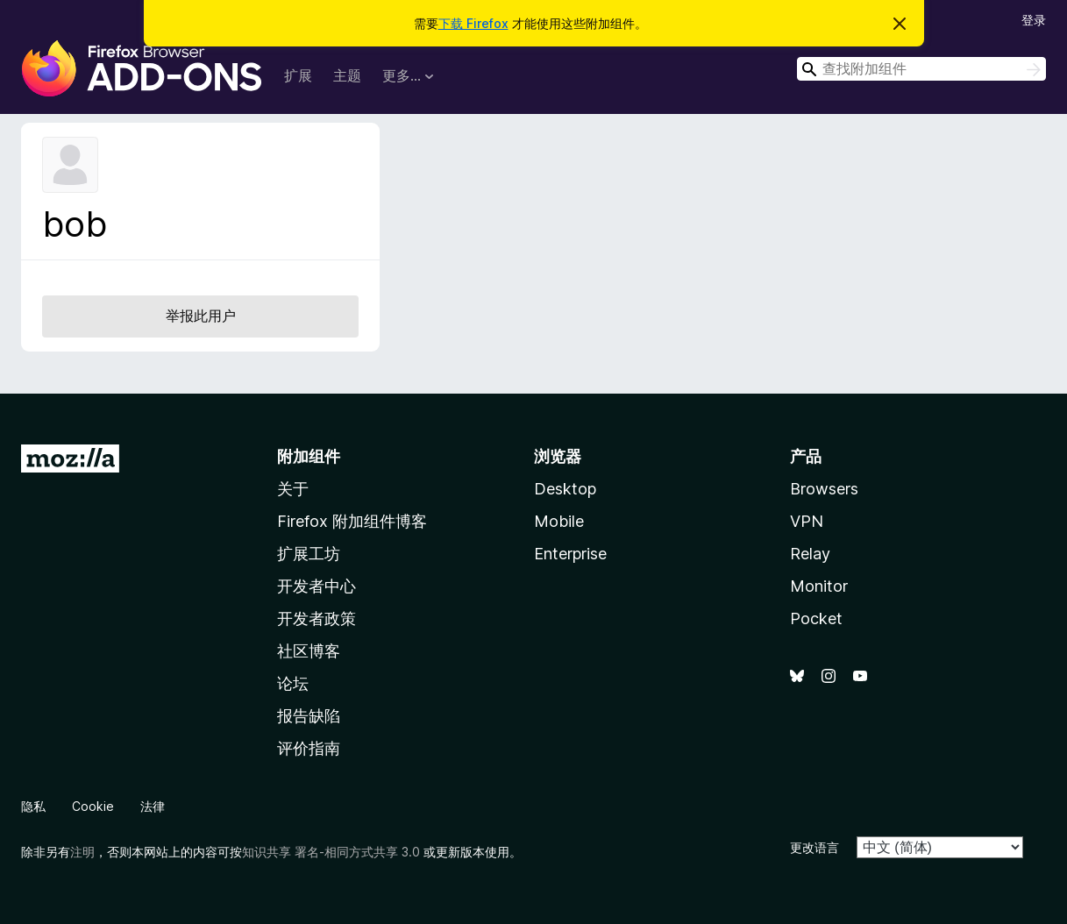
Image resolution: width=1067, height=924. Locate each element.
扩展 (298, 75)
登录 (1033, 19)
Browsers (824, 489)
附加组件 (308, 456)
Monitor (819, 586)
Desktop (565, 489)
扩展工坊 (308, 553)
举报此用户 (201, 315)
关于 (293, 489)
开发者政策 (316, 618)
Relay (810, 553)
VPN (806, 521)
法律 (152, 806)
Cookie (93, 806)
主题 (347, 75)
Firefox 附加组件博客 (352, 521)
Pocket (816, 618)
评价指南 (308, 748)
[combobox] (921, 69)
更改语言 (814, 847)
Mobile (559, 521)
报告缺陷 (308, 716)
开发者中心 (316, 586)
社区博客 (308, 651)
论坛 (293, 683)
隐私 (33, 806)
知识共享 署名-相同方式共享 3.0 (331, 851)
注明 (82, 851)
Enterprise (570, 553)
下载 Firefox (473, 23)
